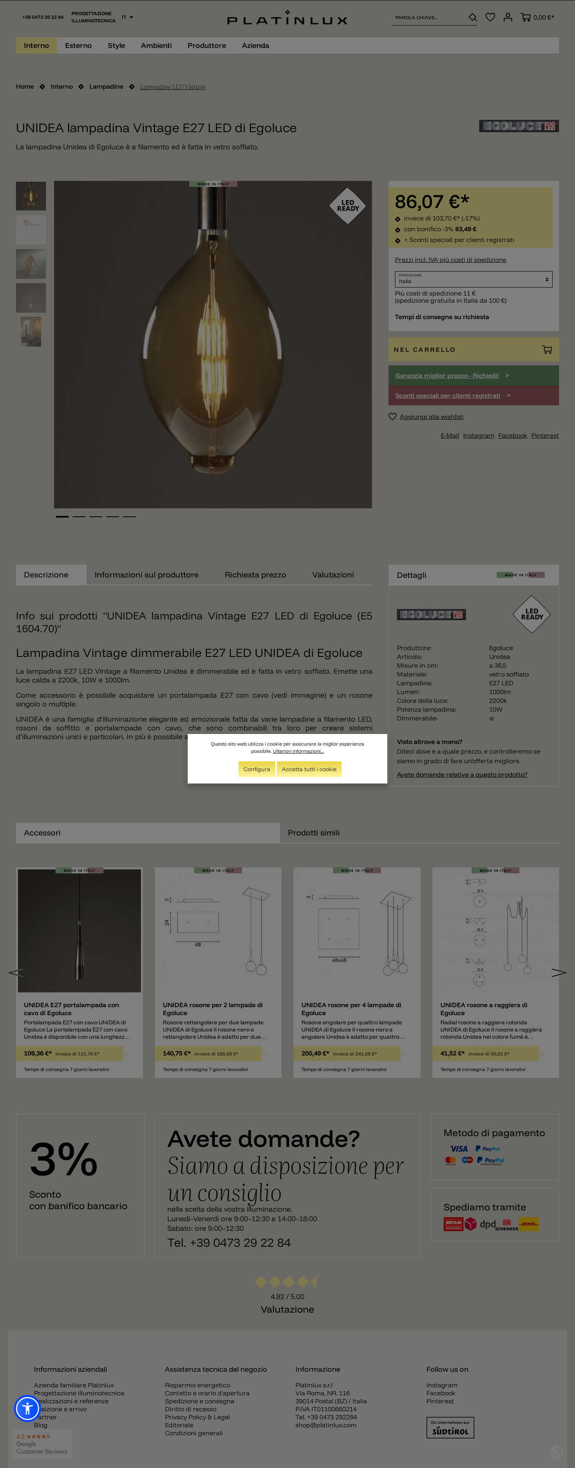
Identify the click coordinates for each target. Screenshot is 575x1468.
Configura (257, 769)
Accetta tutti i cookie (309, 769)
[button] (27, 1408)
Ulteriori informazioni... (298, 751)
